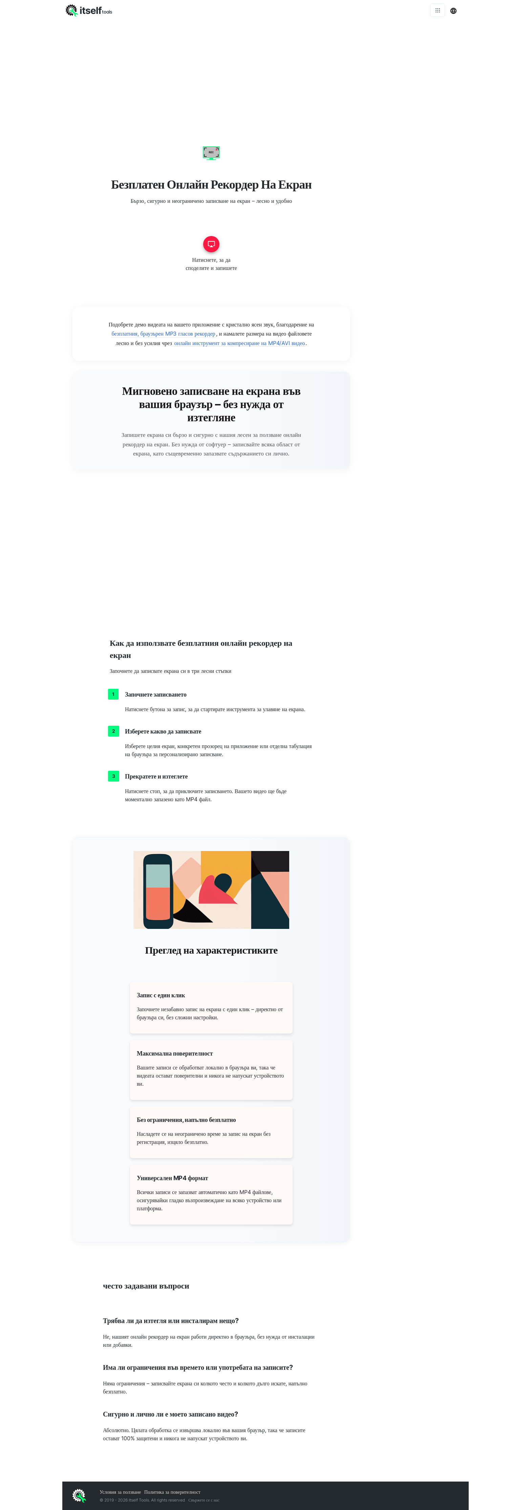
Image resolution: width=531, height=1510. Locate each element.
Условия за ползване (120, 1492)
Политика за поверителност (172, 1492)
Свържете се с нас (203, 1500)
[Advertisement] (265, 71)
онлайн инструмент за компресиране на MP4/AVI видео (239, 343)
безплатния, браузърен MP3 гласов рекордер (163, 333)
